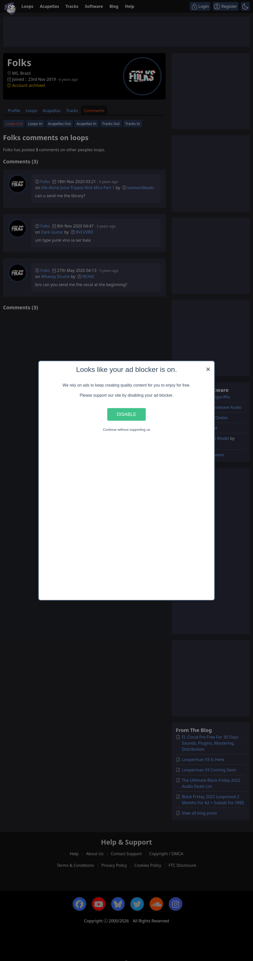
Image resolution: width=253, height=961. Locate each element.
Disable (126, 414)
